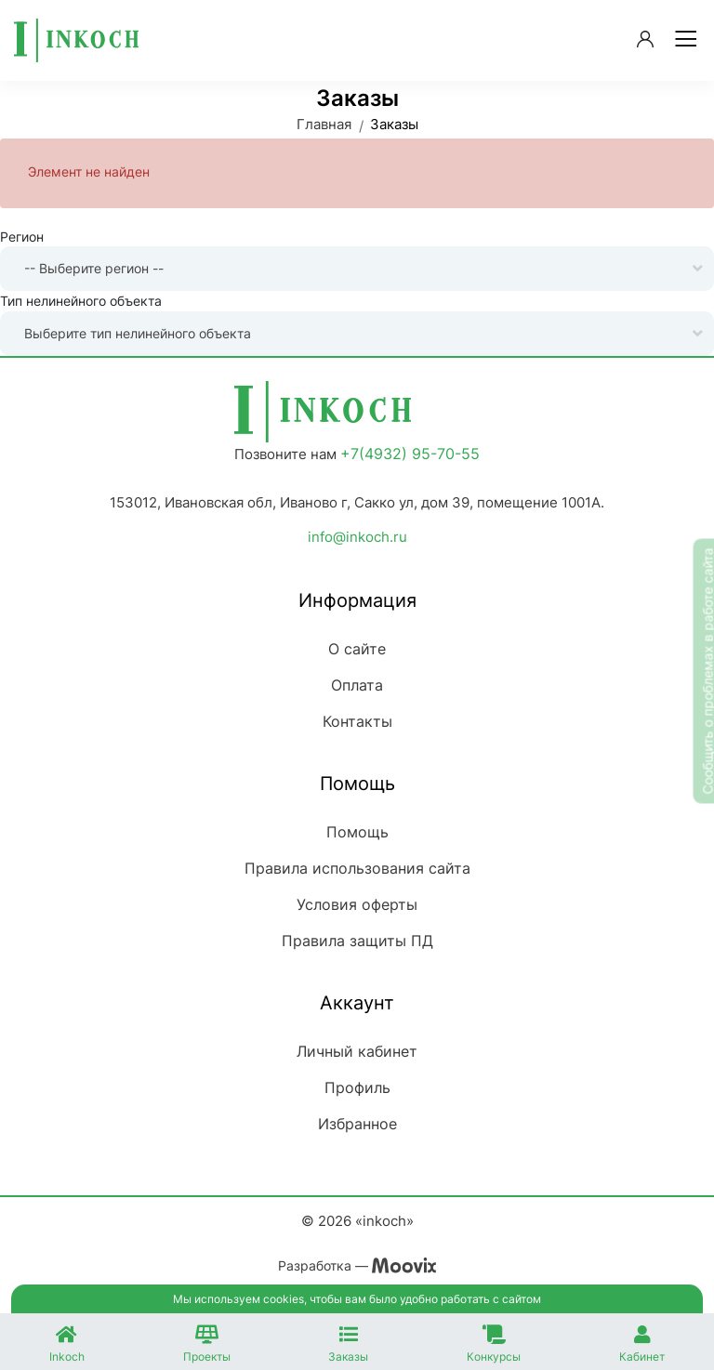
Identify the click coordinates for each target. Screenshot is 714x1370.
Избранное (357, 1123)
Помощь (357, 832)
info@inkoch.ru (357, 537)
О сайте (357, 648)
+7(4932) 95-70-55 (410, 453)
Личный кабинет (357, 1051)
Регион (22, 236)
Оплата (357, 685)
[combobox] (357, 268)
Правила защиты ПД (357, 940)
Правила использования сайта (357, 868)
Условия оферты (357, 904)
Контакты (357, 721)
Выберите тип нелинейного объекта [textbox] (137, 333)
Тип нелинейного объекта (81, 301)
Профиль (357, 1087)
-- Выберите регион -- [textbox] (94, 268)
